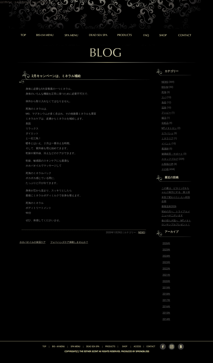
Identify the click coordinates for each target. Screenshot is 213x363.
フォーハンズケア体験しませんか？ (69, 242)
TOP (37, 346)
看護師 (165, 148)
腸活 (164, 118)
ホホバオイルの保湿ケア (33, 242)
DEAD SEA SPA (92, 346)
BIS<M (165, 87)
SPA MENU (75, 346)
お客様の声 (167, 164)
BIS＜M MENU (58, 346)
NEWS (141, 232)
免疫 (164, 102)
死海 (164, 92)
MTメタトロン (169, 128)
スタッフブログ (170, 159)
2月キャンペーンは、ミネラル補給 (56, 76)
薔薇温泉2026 (169, 206)
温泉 (164, 107)
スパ (164, 97)
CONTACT (150, 346)
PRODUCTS (110, 346)
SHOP (124, 346)
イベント (166, 143)
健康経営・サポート (172, 153)
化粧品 (165, 123)
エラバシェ (167, 133)
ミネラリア (167, 138)
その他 (165, 169)
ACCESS (137, 346)
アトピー (166, 112)
